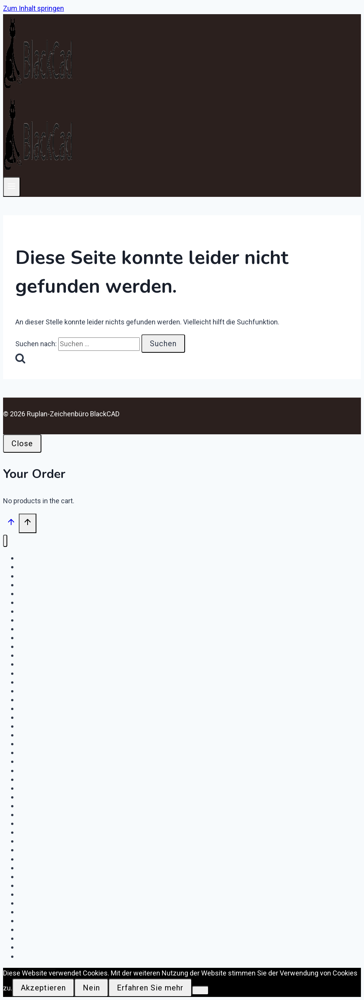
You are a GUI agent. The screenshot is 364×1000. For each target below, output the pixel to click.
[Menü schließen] (5, 541)
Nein (91, 987)
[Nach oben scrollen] (11, 524)
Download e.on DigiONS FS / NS (75, 947)
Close (22, 443)
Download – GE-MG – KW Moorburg (83, 637)
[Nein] (200, 990)
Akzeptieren (43, 987)
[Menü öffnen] (11, 186)
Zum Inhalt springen (33, 8)
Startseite (37, 956)
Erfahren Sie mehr (150, 987)
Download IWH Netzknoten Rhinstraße (88, 752)
